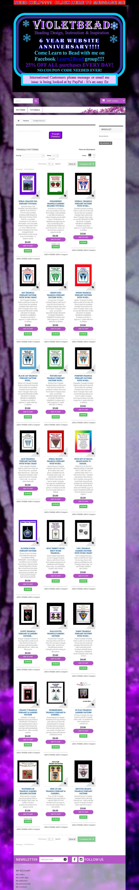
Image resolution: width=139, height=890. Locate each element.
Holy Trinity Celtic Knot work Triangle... (55, 550)
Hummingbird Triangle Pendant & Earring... (56, 712)
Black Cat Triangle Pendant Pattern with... (28, 378)
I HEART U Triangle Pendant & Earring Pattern (28, 712)
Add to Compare (34, 259)
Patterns (20, 110)
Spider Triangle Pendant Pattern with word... (83, 295)
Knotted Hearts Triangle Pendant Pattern (83, 791)
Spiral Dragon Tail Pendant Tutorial (28, 202)
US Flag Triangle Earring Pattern (83, 711)
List (94, 156)
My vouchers (21, 887)
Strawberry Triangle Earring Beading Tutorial (55, 203)
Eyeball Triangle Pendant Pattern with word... (83, 203)
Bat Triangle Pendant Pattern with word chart (28, 295)
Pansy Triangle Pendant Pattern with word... (83, 633)
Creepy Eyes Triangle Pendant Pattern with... (56, 295)
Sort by (18, 155)
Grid (89, 156)
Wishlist (106, 129)
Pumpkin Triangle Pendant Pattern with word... (83, 378)
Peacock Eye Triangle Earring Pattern (55, 633)
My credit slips (22, 878)
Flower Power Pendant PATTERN (28, 549)
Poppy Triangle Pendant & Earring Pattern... (28, 633)
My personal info (23, 884)
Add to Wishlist (22, 259)
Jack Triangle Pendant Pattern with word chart (28, 461)
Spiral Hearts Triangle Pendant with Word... (56, 461)
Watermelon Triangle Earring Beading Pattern (28, 791)
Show (49, 155)
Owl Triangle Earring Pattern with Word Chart (83, 550)
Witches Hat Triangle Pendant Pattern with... (56, 378)
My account (23, 870)
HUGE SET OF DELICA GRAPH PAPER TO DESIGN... (83, 461)
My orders (20, 874)
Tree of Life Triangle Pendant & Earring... (56, 791)
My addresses (22, 881)
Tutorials (35, 110)
